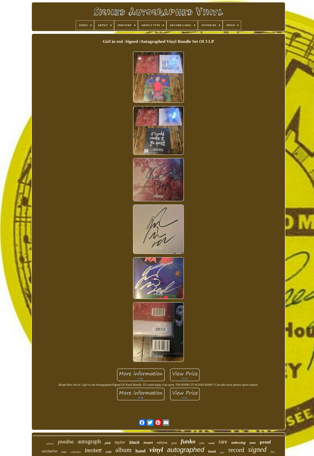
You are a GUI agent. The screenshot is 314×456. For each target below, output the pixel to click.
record (236, 449)
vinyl (156, 449)
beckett (93, 450)
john (201, 443)
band (212, 452)
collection (75, 451)
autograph (89, 441)
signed (257, 449)
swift (109, 451)
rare (222, 441)
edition (162, 442)
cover (64, 452)
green (222, 452)
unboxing (238, 443)
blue (273, 451)
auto (253, 443)
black (134, 442)
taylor (120, 442)
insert (148, 443)
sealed (211, 443)
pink (108, 443)
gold (174, 443)
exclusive (49, 451)
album (123, 449)
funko (188, 441)
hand (140, 450)
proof (265, 442)
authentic (50, 443)
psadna (66, 442)
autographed (185, 449)
